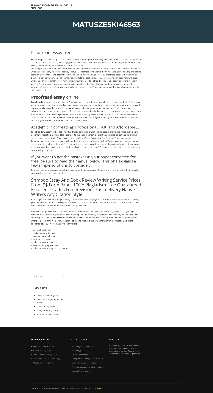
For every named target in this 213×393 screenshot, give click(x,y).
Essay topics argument (47, 310)
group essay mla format (44, 236)
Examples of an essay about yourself (87, 359)
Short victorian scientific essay (84, 363)
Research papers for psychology (46, 359)
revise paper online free (44, 233)
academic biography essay (45, 245)
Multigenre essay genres (43, 363)
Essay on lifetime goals (47, 295)
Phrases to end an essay (43, 346)
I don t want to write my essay (45, 354)
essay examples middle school (52, 7)
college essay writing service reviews (50, 248)
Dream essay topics (46, 306)
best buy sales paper (43, 239)
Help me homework (80, 354)
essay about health (42, 229)
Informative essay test (47, 314)
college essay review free (45, 242)
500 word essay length (42, 350)
